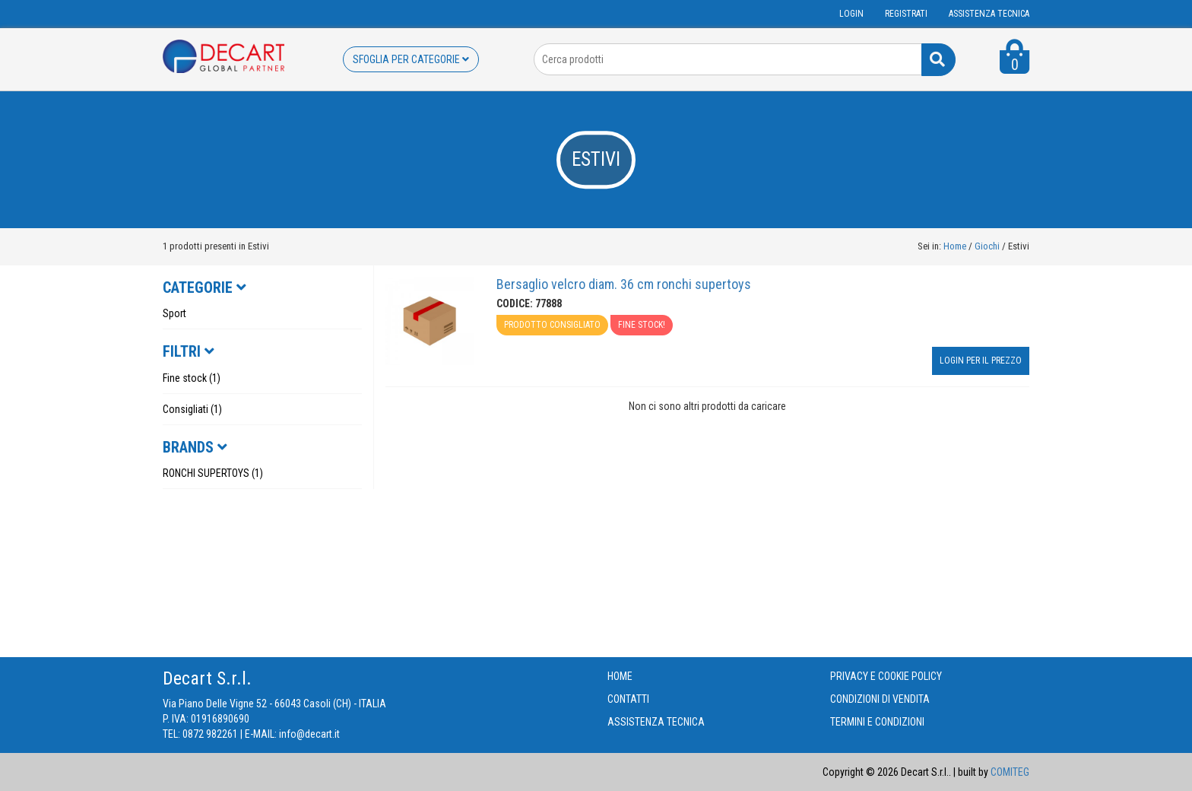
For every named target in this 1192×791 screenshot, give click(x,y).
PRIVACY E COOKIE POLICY (886, 676)
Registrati (906, 13)
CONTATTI (628, 699)
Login (851, 13)
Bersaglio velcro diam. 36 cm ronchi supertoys (623, 284)
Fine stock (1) (191, 378)
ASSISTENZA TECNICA (989, 13)
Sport (174, 313)
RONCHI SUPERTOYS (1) (213, 473)
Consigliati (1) (192, 409)
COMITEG (1010, 772)
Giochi (988, 246)
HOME (619, 676)
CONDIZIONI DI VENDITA (880, 699)
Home (954, 246)
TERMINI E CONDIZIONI (877, 722)
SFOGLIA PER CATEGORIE (411, 59)
